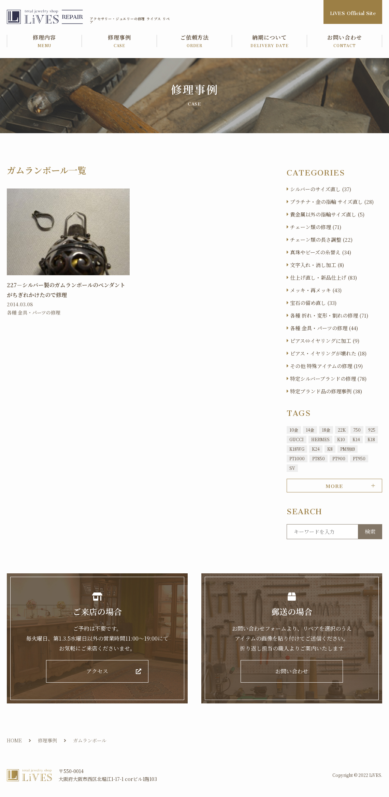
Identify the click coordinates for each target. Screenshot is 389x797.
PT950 (359, 458)
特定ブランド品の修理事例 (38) (326, 391)
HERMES (320, 439)
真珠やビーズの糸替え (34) (320, 252)
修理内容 (44, 41)
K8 (330, 449)
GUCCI (296, 439)
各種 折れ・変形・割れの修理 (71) (329, 315)
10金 (293, 430)
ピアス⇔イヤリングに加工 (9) (324, 340)
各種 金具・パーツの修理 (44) (324, 328)
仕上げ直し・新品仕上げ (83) (323, 277)
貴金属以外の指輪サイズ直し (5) (327, 214)
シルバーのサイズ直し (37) (320, 189)
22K (342, 430)
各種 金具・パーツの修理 (33, 312)
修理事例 (119, 41)
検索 (370, 531)
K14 (356, 439)
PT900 (338, 458)
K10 (341, 439)
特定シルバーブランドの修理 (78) (328, 378)
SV (292, 468)
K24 (316, 449)
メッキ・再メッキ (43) (316, 290)
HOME (14, 740)
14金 (310, 430)
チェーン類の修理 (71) (315, 226)
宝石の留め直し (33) (313, 302)
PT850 (318, 458)
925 (371, 430)
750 (357, 430)
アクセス (97, 671)
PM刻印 (347, 449)
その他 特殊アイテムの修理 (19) (326, 365)
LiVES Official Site (353, 11)
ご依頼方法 (194, 41)
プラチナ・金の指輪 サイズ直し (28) (332, 201)
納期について (269, 41)
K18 (371, 439)
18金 (326, 430)
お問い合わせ (344, 41)
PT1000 (297, 458)
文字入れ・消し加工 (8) (317, 264)
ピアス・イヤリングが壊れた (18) (328, 353)
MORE (334, 485)
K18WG (296, 449)
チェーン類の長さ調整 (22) (321, 239)
